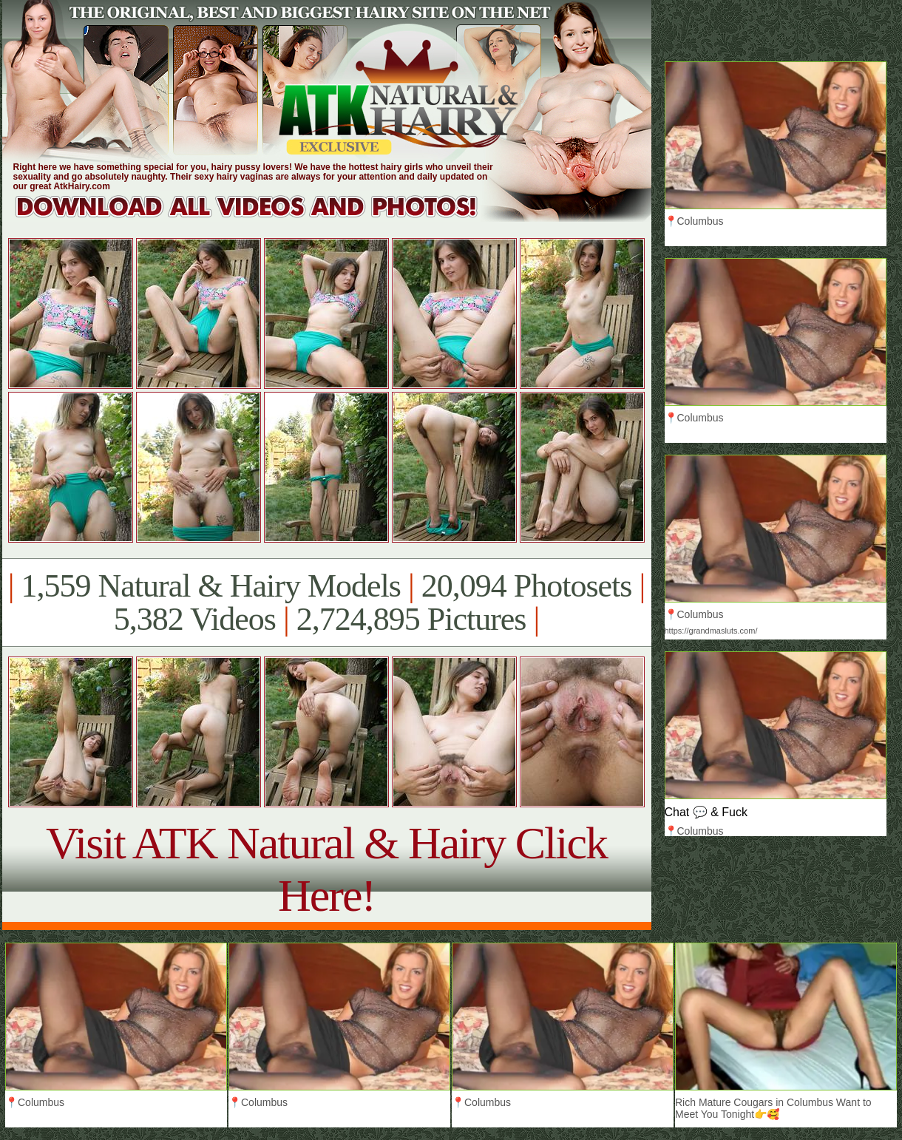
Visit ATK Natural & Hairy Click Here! (326, 869)
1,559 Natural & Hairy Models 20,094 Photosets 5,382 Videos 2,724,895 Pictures (326, 602)
